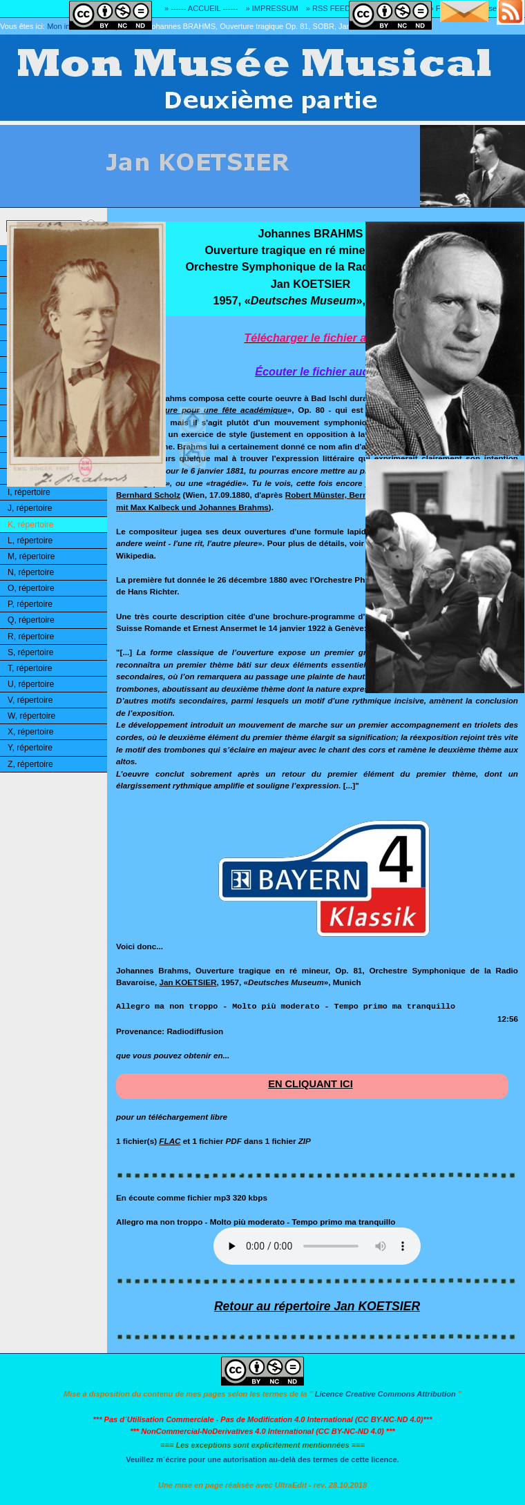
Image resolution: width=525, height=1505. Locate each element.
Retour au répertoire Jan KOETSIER (317, 1306)
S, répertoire (30, 652)
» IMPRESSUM (272, 8)
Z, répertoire (30, 764)
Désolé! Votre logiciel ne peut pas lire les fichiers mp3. (317, 1246)
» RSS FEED (328, 8)
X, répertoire (30, 732)
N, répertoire (31, 572)
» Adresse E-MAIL (493, 8)
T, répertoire (30, 668)
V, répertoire (30, 700)
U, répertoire (31, 684)
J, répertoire (30, 508)
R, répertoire (31, 636)
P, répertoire (30, 604)
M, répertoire (31, 556)
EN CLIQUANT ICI (310, 1083)
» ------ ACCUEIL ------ (201, 8)
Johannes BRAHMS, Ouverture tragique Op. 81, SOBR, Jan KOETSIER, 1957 (280, 26)
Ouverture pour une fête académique (213, 409)
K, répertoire (30, 525)
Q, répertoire (31, 620)
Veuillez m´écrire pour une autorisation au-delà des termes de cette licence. (262, 1459)
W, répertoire (31, 716)
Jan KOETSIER (187, 982)
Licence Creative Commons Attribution (385, 1394)
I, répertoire (29, 492)
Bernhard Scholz (148, 494)
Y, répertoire (30, 747)
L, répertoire (30, 540)
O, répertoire (31, 588)
